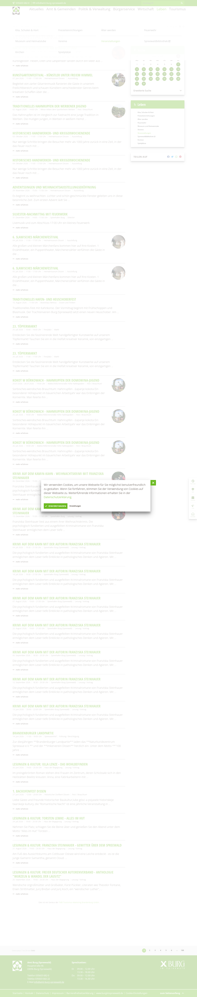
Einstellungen (84, 506)
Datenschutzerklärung (57, 497)
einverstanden (59, 506)
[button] (153, 482)
